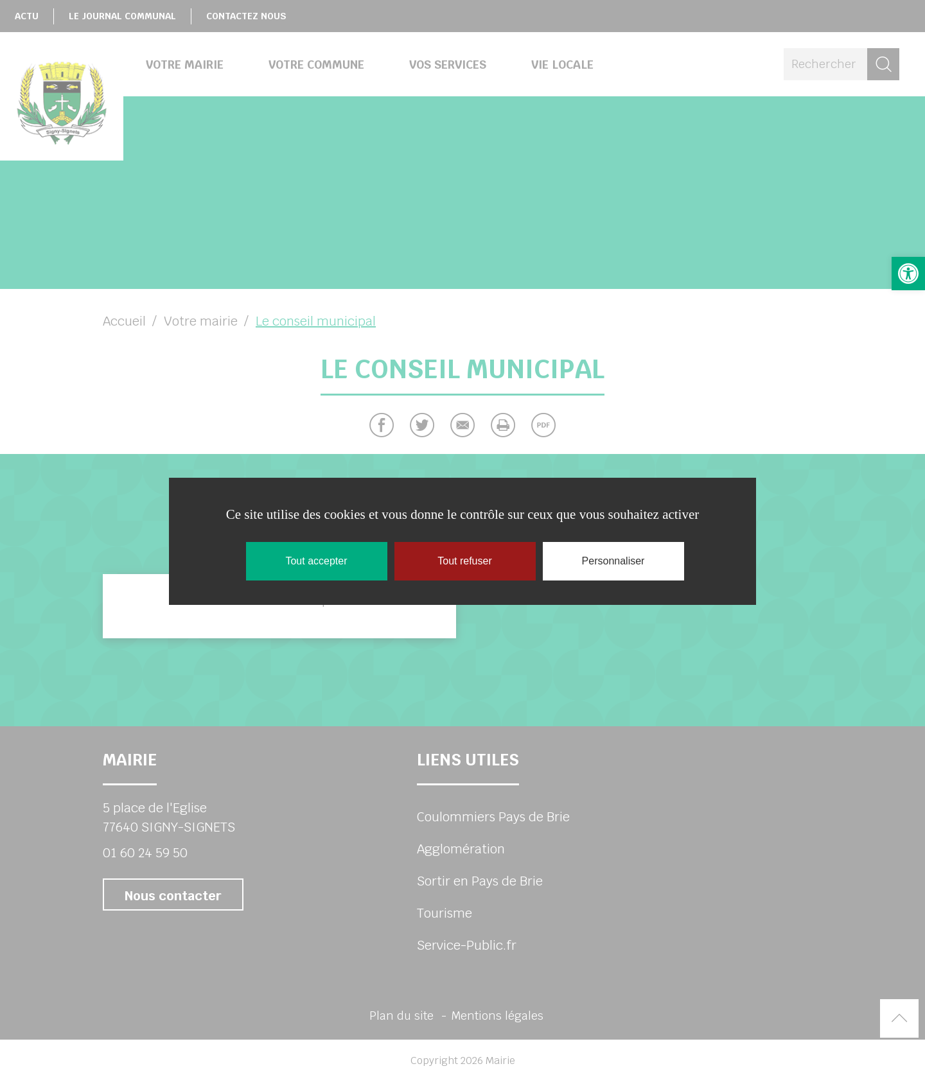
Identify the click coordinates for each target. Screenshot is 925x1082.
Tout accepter (316, 560)
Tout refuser (464, 560)
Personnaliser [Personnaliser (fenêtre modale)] (613, 560)
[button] (908, 273)
